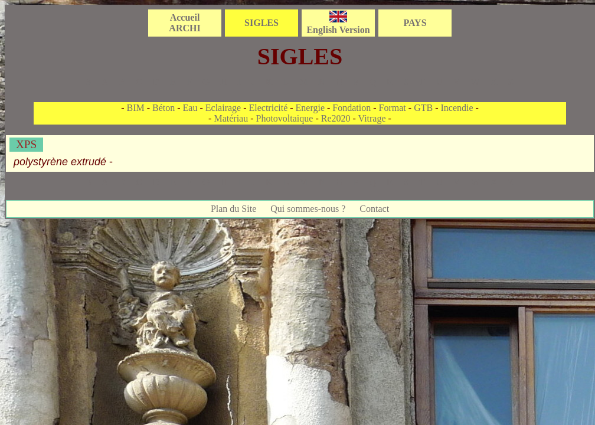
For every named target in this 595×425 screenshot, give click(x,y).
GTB (423, 108)
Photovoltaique (284, 118)
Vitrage (372, 118)
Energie (310, 108)
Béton (163, 108)
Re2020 (336, 118)
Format (392, 108)
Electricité (268, 108)
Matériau (231, 118)
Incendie (456, 108)
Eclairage (223, 108)
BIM (135, 108)
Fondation (351, 108)
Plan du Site (233, 209)
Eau (190, 108)
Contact (374, 209)
